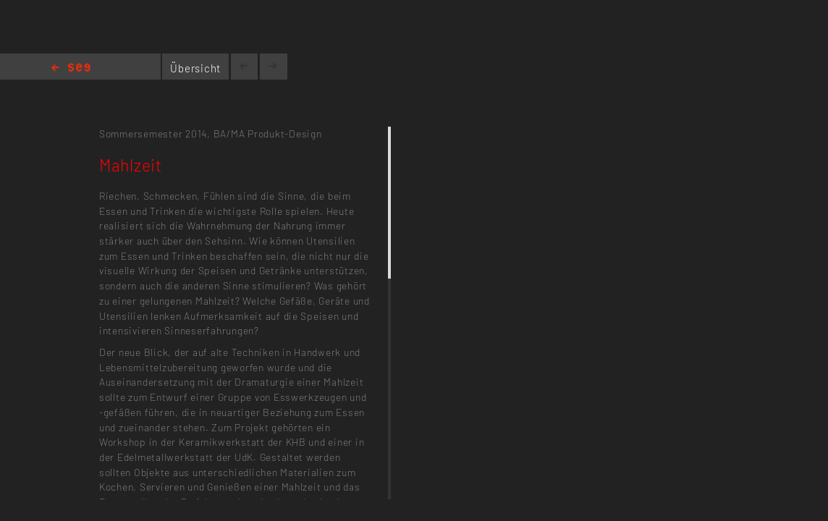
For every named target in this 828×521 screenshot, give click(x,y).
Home (70, 68)
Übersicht (195, 68)
